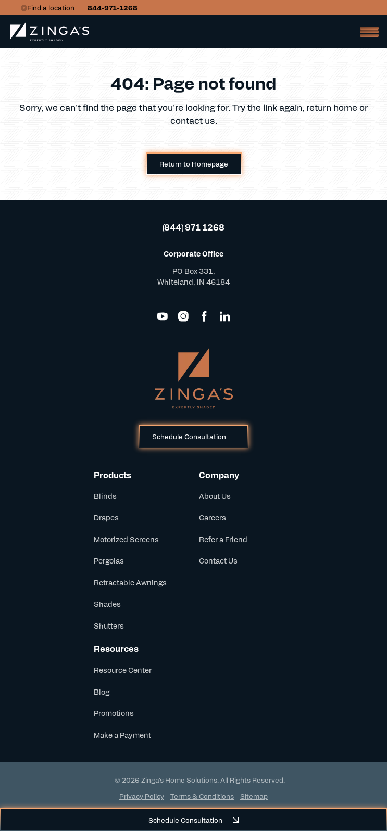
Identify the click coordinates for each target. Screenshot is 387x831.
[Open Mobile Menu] (366, 31)
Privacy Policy (141, 795)
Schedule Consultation (189, 436)
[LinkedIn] (225, 316)
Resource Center (123, 669)
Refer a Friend (223, 539)
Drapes (106, 517)
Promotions (114, 713)
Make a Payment (122, 734)
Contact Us (218, 560)
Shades (107, 603)
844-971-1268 (113, 7)
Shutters (109, 625)
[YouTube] (162, 316)
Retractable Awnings (130, 582)
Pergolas (109, 560)
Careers (212, 517)
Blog (101, 691)
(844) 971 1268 (193, 227)
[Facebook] (204, 316)
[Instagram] (183, 316)
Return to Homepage (193, 163)
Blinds (105, 496)
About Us (215, 496)
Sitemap (254, 795)
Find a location (50, 7)
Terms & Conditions (202, 795)
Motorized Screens (126, 539)
